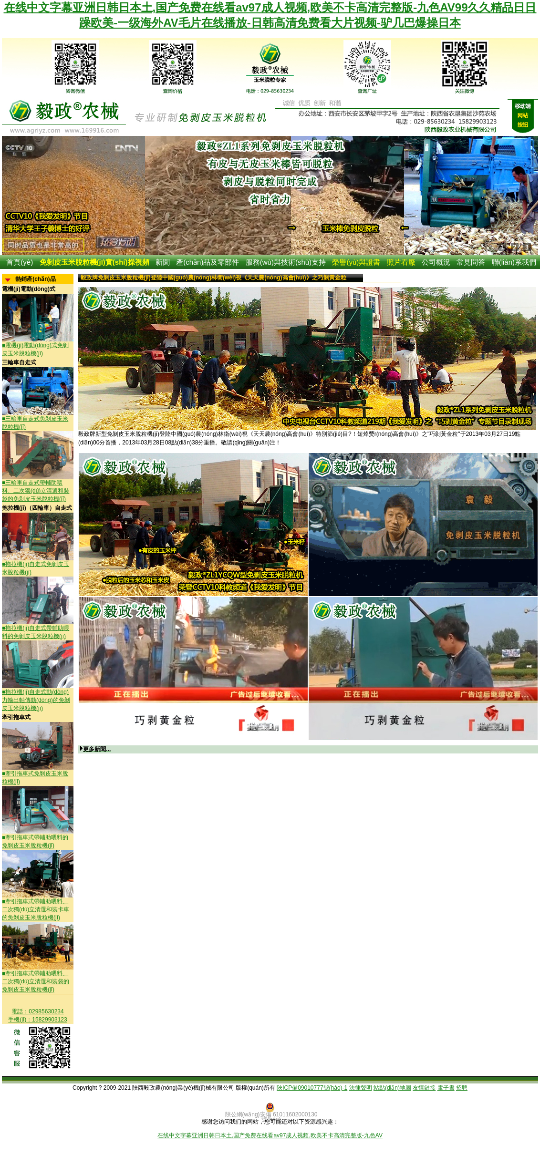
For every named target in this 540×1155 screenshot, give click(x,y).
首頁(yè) (19, 262)
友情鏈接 (424, 1087)
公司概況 (436, 262)
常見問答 (471, 262)
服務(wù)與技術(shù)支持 (286, 262)
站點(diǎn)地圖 (392, 1087)
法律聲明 (360, 1087)
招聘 (461, 1087)
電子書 (446, 1087)
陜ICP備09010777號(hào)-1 (312, 1087)
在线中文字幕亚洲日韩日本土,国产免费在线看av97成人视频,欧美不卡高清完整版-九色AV (270, 1135)
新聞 (163, 262)
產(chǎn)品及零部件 (207, 262)
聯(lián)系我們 (514, 262)
